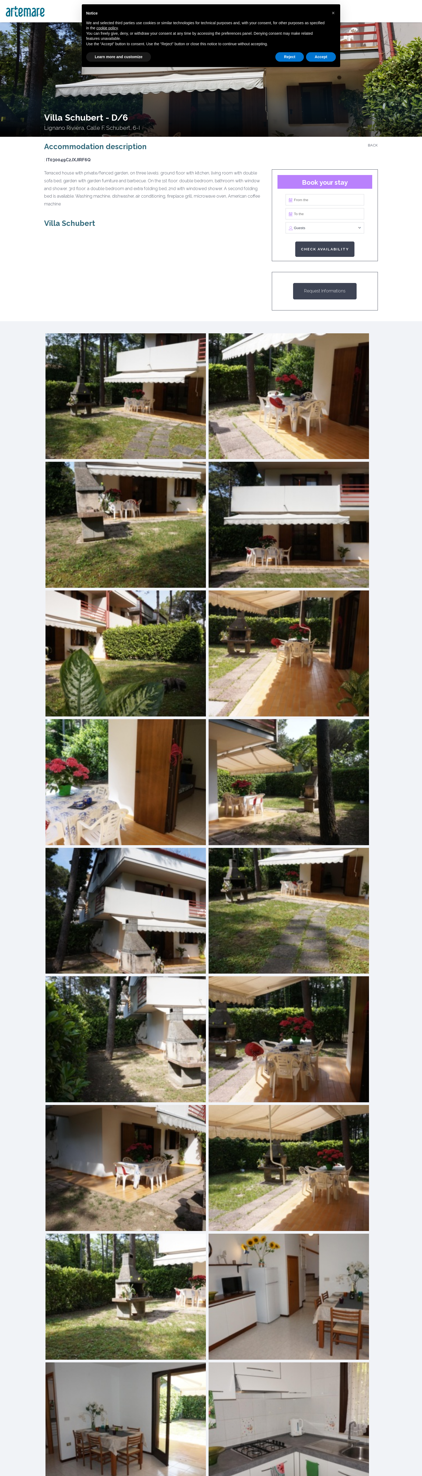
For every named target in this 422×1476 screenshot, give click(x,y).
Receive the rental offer (237, 1247)
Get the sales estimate (185, 1247)
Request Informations (325, 290)
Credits (293, 1462)
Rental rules (221, 1462)
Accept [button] (321, 57)
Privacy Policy (179, 1462)
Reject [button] (289, 57)
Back (373, 145)
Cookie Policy (136, 1462)
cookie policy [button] (107, 28)
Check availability (325, 249)
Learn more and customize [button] (118, 57)
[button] (333, 13)
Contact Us (261, 1462)
